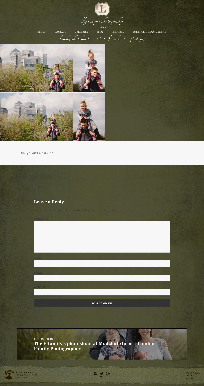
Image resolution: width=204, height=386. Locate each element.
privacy (189, 375)
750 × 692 (47, 153)
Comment (42, 219)
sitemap (190, 378)
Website (39, 287)
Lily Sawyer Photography (102, 21)
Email (39, 273)
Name (39, 258)
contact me (21, 377)
